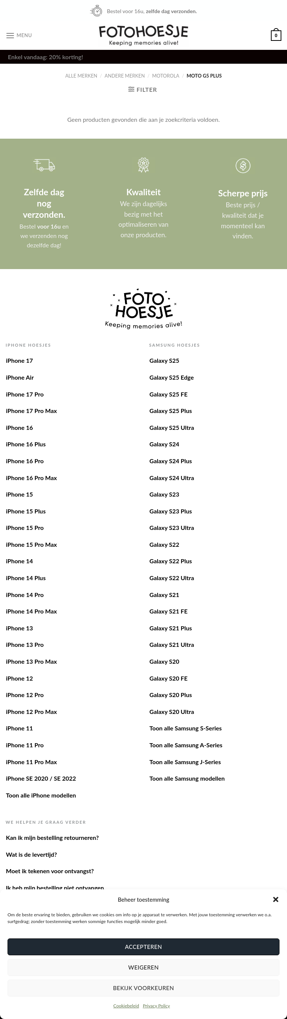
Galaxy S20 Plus (170, 694)
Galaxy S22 (164, 544)
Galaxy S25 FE (168, 394)
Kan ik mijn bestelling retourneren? (52, 837)
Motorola (165, 76)
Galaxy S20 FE (168, 678)
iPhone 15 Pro (25, 527)
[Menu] (19, 35)
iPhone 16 (19, 427)
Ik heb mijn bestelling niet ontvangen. (55, 887)
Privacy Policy (156, 1006)
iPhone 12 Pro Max (31, 711)
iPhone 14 (19, 560)
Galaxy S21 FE (168, 611)
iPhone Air (20, 377)
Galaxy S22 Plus (170, 560)
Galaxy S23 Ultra (171, 527)
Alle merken (81, 76)
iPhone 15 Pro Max (31, 544)
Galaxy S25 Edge (171, 377)
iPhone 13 (19, 627)
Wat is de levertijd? (31, 854)
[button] (275, 899)
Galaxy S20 (164, 661)
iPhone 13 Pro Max (31, 661)
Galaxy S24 (164, 443)
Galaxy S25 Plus (170, 410)
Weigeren (143, 967)
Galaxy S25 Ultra (171, 427)
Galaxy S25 (164, 360)
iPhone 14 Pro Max (31, 611)
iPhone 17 (19, 360)
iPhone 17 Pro (25, 394)
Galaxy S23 (164, 494)
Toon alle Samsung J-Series (185, 761)
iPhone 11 (19, 728)
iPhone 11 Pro (25, 744)
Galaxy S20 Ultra (171, 711)
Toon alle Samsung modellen (187, 778)
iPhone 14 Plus (26, 577)
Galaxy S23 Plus (170, 511)
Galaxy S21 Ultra (171, 644)
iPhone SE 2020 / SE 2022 (41, 778)
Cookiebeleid (126, 1006)
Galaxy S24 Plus (170, 460)
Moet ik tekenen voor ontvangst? (50, 870)
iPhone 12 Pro (25, 694)
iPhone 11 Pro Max (31, 761)
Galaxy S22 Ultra (171, 577)
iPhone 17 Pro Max (31, 410)
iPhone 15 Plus (26, 511)
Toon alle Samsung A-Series (185, 744)
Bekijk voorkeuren (143, 988)
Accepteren (143, 946)
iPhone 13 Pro (25, 644)
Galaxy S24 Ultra (171, 477)
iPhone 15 (19, 494)
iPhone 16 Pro (25, 460)
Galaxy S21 (164, 594)
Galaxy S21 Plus (170, 627)
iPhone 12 (19, 678)
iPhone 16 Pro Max (31, 477)
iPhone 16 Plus (26, 443)
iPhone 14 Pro (25, 594)
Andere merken (125, 76)
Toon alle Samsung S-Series (185, 728)
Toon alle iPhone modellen (41, 795)
